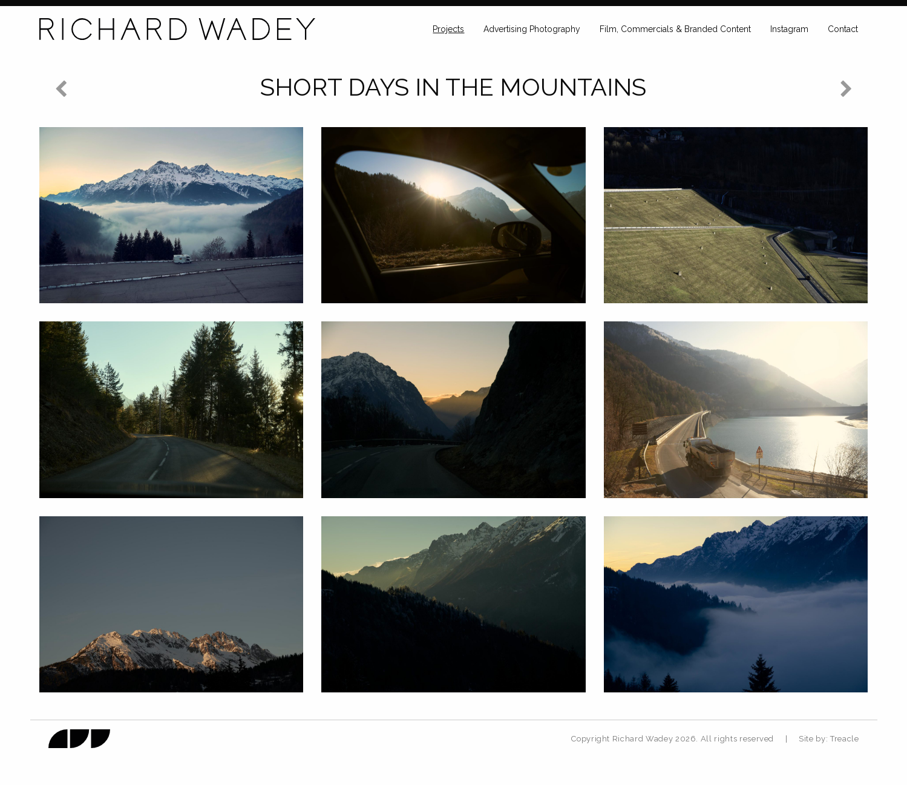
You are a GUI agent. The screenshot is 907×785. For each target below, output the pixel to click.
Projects (448, 29)
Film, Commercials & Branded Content (675, 29)
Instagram (789, 29)
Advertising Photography (531, 29)
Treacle (844, 738)
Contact (843, 29)
